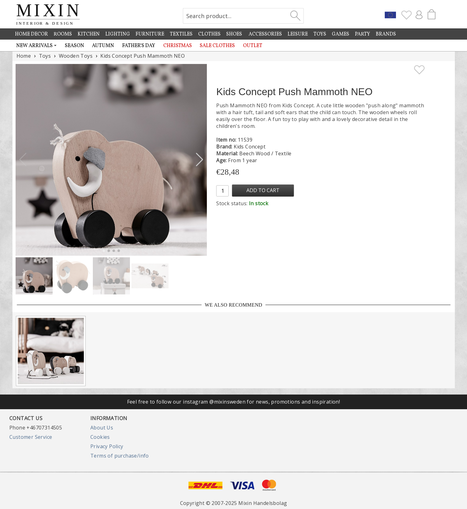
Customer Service (30, 437)
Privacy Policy (106, 446)
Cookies (100, 437)
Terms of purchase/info (119, 455)
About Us (101, 427)
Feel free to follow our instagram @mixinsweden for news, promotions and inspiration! (233, 401)
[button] (199, 160)
